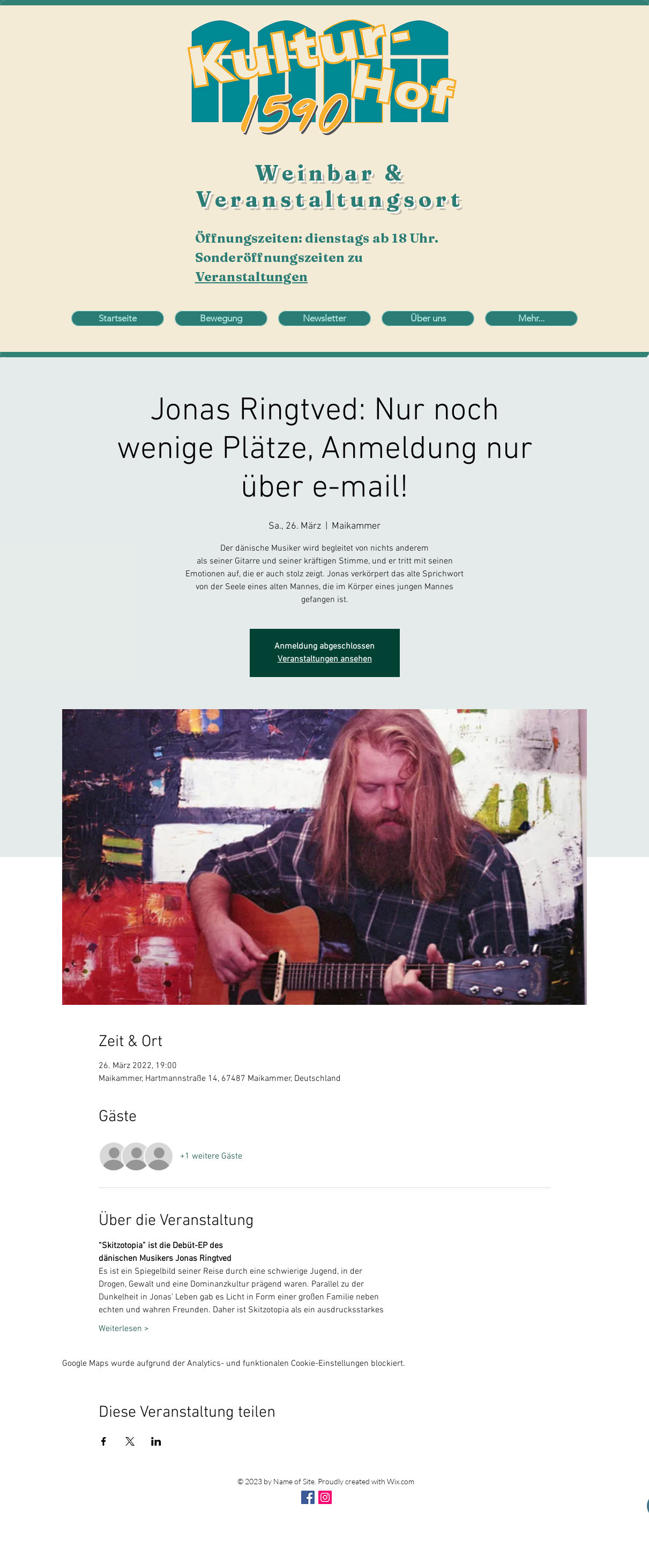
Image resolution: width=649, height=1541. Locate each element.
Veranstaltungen (251, 276)
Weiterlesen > (124, 1329)
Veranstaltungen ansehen (325, 659)
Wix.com (400, 1481)
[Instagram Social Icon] (325, 1497)
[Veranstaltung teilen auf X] (130, 1441)
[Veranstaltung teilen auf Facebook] (104, 1441)
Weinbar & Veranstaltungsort (330, 186)
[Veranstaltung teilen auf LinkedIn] (156, 1441)
